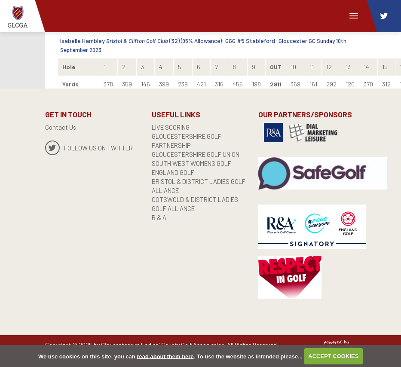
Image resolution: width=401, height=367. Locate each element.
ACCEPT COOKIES (333, 356)
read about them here (165, 356)
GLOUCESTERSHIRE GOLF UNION (199, 154)
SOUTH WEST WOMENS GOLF (193, 163)
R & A (159, 217)
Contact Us (61, 127)
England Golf (175, 172)
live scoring (172, 127)
